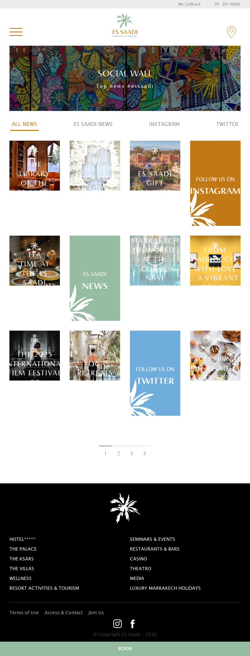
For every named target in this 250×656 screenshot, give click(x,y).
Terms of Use (24, 613)
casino (138, 559)
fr (217, 4)
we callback (189, 4)
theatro (140, 569)
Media (137, 578)
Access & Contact (64, 613)
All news (24, 124)
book (125, 649)
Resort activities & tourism (44, 588)
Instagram (164, 124)
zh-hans (231, 4)
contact (231, 32)
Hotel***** (22, 539)
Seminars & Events (152, 539)
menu (15, 32)
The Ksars (21, 559)
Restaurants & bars (155, 549)
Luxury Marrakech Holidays (165, 588)
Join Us (96, 613)
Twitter (227, 124)
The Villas (21, 569)
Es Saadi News (93, 124)
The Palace (23, 549)
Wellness (20, 578)
